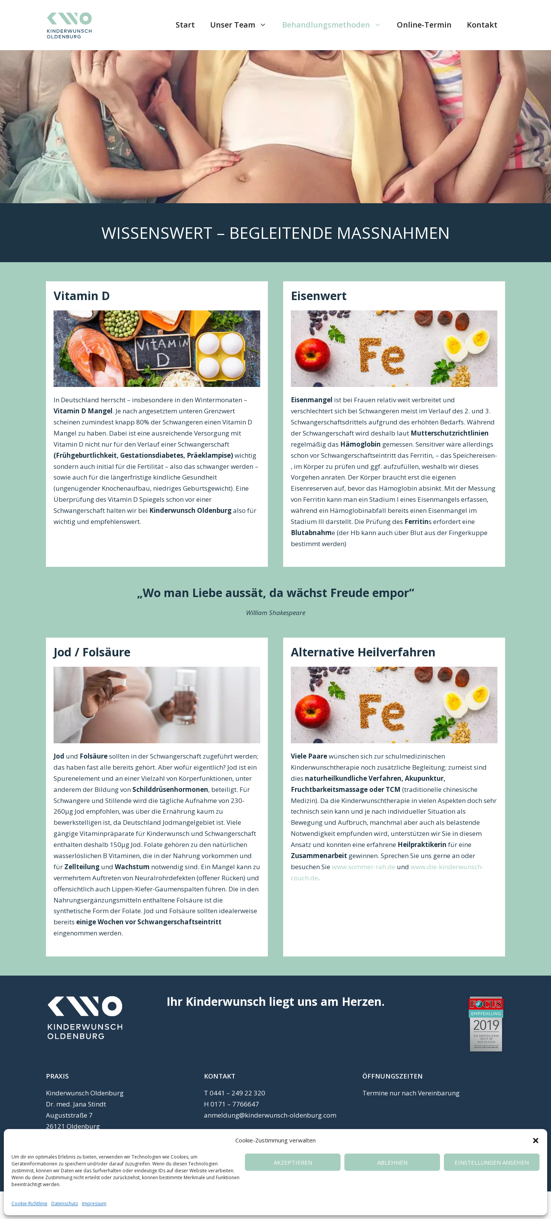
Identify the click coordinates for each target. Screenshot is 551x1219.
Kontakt (482, 25)
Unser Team (242, 24)
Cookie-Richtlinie (29, 1203)
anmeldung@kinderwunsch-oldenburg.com (270, 1115)
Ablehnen (392, 1162)
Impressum (94, 1203)
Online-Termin (424, 25)
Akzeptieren (293, 1162)
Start (185, 25)
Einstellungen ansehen (492, 1162)
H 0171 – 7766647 (231, 1104)
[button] (536, 1140)
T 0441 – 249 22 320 (234, 1092)
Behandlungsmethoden (335, 24)
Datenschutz (64, 1203)
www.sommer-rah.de (363, 866)
